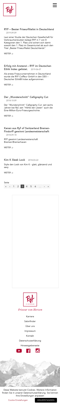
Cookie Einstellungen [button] (18, 400)
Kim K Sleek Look (21, 159)
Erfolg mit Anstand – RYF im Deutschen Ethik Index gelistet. (27, 67)
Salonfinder (30, 321)
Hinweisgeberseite (30, 345)
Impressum (30, 331)
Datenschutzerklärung (30, 340)
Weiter (7, 53)
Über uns (30, 326)
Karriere (30, 316)
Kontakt (30, 335)
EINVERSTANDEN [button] (45, 400)
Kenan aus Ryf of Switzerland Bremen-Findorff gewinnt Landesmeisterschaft (27, 131)
